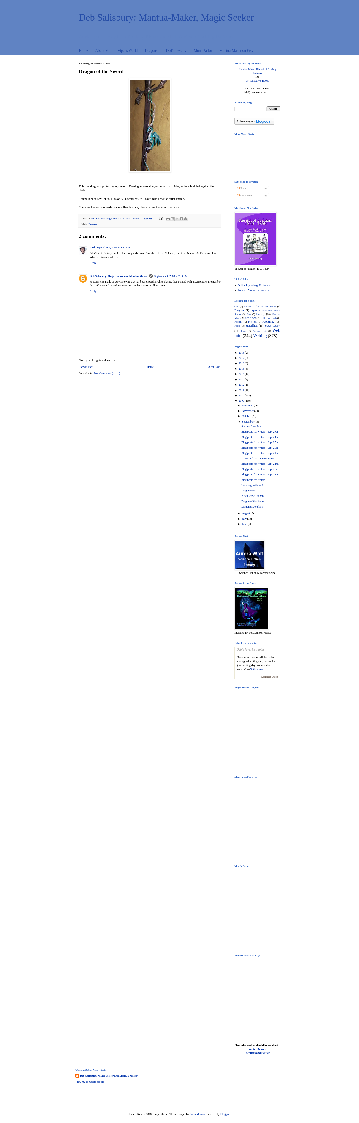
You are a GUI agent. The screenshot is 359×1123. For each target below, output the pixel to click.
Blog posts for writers (253, 479)
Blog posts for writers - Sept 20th (259, 474)
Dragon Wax (248, 490)
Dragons (92, 224)
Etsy (249, 314)
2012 (242, 384)
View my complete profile (89, 1081)
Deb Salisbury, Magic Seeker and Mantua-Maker (118, 276)
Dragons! (152, 50)
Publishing (268, 321)
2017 (242, 358)
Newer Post (86, 366)
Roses (237, 325)
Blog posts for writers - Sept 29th (259, 431)
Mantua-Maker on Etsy (236, 50)
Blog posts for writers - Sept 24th (259, 453)
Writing (260, 335)
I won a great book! (252, 485)
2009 (242, 400)
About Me (102, 50)
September (248, 421)
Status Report (272, 325)
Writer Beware (257, 1049)
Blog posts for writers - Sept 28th (259, 437)
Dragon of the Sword (252, 501)
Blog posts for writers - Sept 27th (259, 442)
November (248, 410)
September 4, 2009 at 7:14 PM (171, 276)
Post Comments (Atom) (107, 373)
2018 (242, 352)
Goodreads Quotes (269, 676)
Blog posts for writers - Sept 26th (259, 447)
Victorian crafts (259, 331)
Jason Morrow (197, 1114)
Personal (252, 321)
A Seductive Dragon (252, 495)
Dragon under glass (252, 506)
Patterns (238, 321)
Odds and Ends (269, 317)
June (245, 524)
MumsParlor (203, 50)
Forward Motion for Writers (253, 290)
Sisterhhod (251, 325)
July (244, 518)
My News (250, 317)
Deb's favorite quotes (250, 649)
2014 (242, 374)
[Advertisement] (128, 1097)
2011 (242, 390)
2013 (242, 379)
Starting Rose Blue (251, 426)
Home (83, 50)
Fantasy (260, 314)
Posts (241, 188)
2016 (242, 363)
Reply (93, 262)
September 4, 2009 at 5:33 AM (113, 247)
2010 (242, 395)
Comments (244, 195)
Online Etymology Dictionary (254, 285)
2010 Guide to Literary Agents (258, 458)
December (248, 405)
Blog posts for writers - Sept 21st (259, 469)
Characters (248, 306)
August (246, 513)
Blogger (224, 1114)
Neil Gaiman (257, 669)
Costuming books (267, 306)
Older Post (214, 366)
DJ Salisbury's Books (257, 80)
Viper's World (127, 50)
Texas (243, 330)
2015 (242, 368)
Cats (236, 306)
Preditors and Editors (257, 1052)
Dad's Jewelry (176, 50)
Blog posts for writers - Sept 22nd (260, 463)
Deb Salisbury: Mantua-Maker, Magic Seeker (166, 17)
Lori (92, 247)
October (247, 416)
